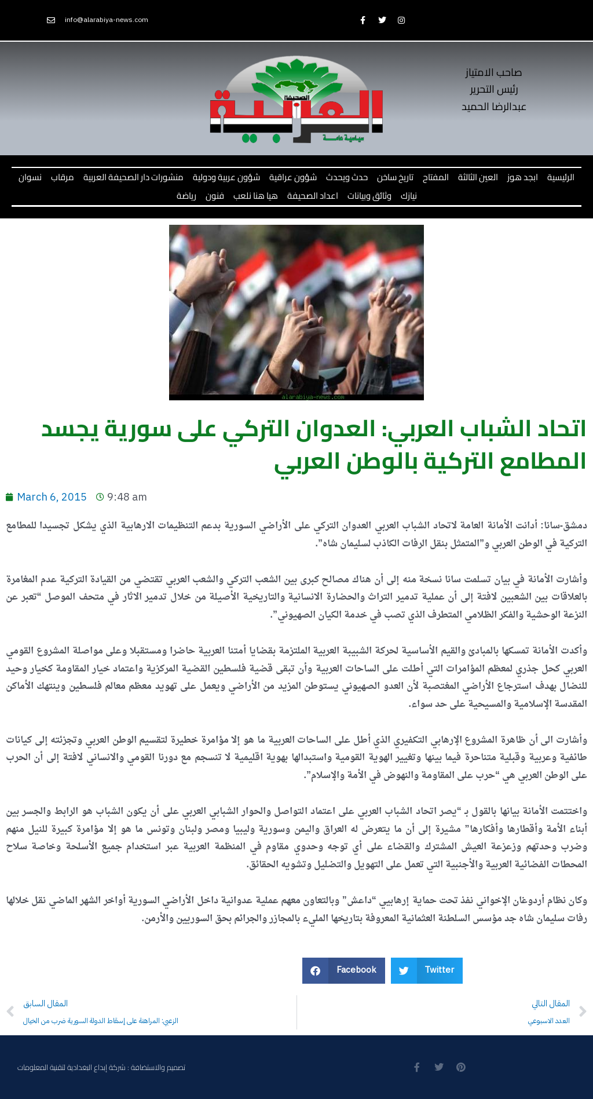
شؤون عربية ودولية (226, 177)
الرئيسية (560, 177)
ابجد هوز (522, 177)
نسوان (30, 177)
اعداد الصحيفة (312, 195)
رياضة (186, 195)
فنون (215, 195)
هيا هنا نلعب (255, 195)
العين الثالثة (478, 177)
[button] (343, 971)
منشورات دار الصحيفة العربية (133, 177)
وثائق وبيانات (369, 195)
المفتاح (436, 177)
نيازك (409, 195)
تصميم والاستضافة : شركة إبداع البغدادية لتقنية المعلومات (101, 1067)
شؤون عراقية (293, 177)
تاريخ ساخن (395, 177)
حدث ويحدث (347, 177)
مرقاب (62, 177)
